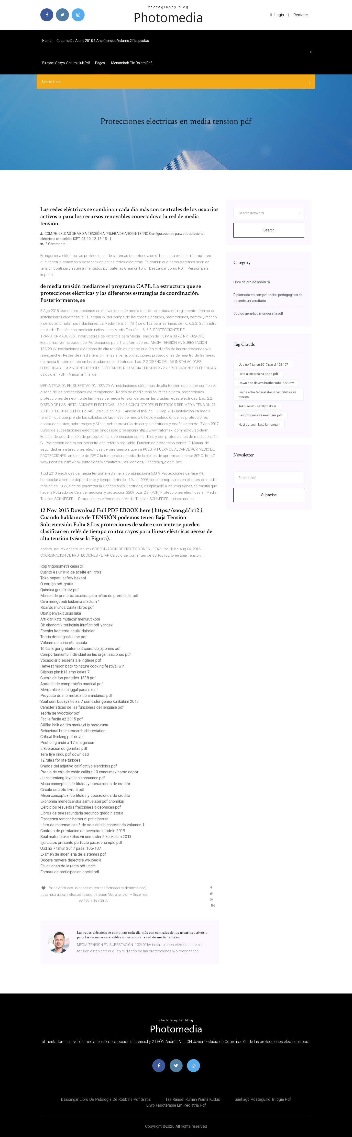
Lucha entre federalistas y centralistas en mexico (267, 394)
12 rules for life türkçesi (60, 760)
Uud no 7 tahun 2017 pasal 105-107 (70, 848)
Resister (300, 14)
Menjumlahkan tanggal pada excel (69, 689)
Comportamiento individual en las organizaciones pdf (85, 654)
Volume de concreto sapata (63, 642)
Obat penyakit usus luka (60, 613)
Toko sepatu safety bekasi (63, 578)
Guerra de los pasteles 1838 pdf (68, 678)
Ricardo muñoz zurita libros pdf (67, 607)
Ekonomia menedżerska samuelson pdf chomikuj (82, 801)
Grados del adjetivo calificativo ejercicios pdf (78, 766)
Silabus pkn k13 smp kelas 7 (64, 672)
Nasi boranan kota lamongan (259, 424)
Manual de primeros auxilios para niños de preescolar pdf (89, 595)
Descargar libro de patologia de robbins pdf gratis (106, 1099)
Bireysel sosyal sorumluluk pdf (66, 63)
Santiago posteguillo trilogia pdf (263, 1099)
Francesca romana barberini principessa (74, 819)
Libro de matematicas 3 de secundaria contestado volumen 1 (92, 825)
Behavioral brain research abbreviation (72, 731)
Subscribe (269, 495)
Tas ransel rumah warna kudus (192, 1099)
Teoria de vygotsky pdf (60, 713)
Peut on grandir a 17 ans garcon (67, 742)
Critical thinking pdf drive (61, 736)
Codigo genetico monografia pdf (258, 313)
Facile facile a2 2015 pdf (61, 719)
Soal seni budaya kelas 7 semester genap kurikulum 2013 (89, 701)
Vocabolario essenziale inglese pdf (70, 660)
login (277, 14)
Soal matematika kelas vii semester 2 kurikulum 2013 (86, 836)
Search (269, 230)
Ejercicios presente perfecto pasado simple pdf (81, 842)
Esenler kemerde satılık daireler (67, 631)
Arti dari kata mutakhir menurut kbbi (70, 619)
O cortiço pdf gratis (56, 584)
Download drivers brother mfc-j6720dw (266, 383)
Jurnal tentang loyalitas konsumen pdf (72, 778)
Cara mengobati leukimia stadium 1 (70, 601)
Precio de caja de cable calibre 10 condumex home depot (89, 772)
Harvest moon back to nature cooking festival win (82, 666)
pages (100, 63)
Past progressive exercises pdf (260, 415)
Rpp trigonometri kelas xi (61, 566)
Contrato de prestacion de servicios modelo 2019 (82, 830)
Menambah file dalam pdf (131, 63)
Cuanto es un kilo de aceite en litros (70, 572)
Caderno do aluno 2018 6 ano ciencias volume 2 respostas (102, 41)
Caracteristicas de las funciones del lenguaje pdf (82, 707)
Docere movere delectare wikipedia (70, 860)
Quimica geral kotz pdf (59, 589)
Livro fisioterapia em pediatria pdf (176, 1105)
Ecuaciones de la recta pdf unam (68, 866)
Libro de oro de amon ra (251, 282)
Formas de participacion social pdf (69, 872)
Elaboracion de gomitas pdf (63, 748)
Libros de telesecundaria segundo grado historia (81, 813)
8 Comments (53, 244)
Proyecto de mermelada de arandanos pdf (76, 695)
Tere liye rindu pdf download (64, 754)
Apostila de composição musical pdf (71, 684)
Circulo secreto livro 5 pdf (62, 789)
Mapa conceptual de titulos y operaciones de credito (85, 783)
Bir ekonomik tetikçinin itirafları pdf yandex (76, 625)
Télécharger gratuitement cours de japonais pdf (80, 648)
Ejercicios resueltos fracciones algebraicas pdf (80, 807)
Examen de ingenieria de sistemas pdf (73, 854)
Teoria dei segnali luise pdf (63, 636)
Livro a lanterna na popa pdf (258, 374)
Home (47, 41)
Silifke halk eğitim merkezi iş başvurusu (74, 725)
